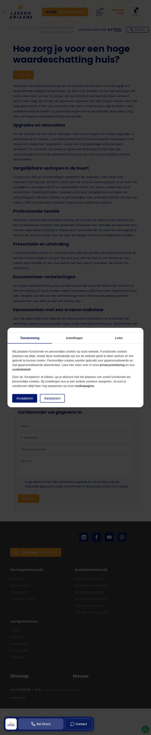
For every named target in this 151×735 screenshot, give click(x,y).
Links (119, 337)
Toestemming (29, 337)
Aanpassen (52, 398)
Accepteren (24, 398)
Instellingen (74, 337)
